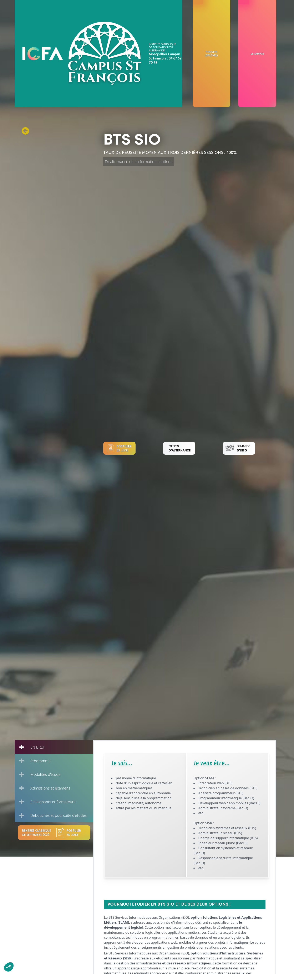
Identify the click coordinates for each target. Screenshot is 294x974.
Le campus (257, 53)
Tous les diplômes (212, 54)
